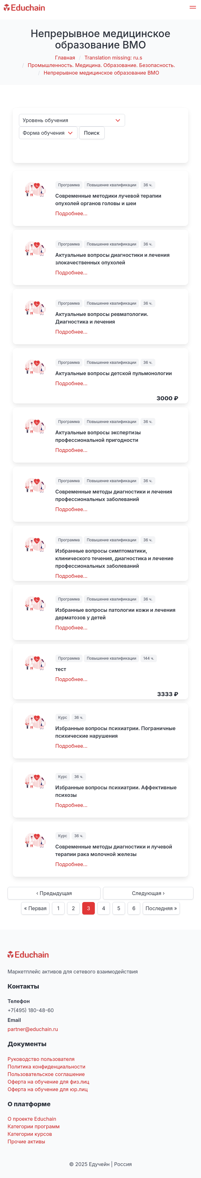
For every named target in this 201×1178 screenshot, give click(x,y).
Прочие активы (26, 1141)
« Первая (35, 908)
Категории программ (34, 1126)
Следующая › (148, 893)
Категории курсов (30, 1134)
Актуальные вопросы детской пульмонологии (113, 373)
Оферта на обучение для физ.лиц (48, 1082)
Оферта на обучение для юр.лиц (48, 1089)
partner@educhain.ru (33, 1029)
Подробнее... (71, 213)
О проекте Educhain (32, 1119)
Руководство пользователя (41, 1059)
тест (60, 669)
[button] (193, 8)
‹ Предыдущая (54, 893)
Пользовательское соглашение (46, 1074)
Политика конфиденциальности (46, 1066)
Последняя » (161, 908)
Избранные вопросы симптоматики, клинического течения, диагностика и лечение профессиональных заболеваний (114, 558)
